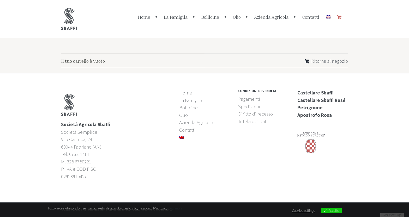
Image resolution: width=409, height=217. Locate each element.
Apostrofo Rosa (314, 115)
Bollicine (188, 107)
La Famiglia (190, 100)
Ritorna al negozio (329, 61)
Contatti (187, 130)
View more (175, 208)
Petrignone (310, 107)
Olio (183, 115)
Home (185, 93)
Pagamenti (249, 99)
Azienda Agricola (196, 122)
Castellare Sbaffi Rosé (321, 100)
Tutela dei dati (253, 121)
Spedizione (250, 106)
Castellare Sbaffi (315, 93)
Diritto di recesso (255, 114)
